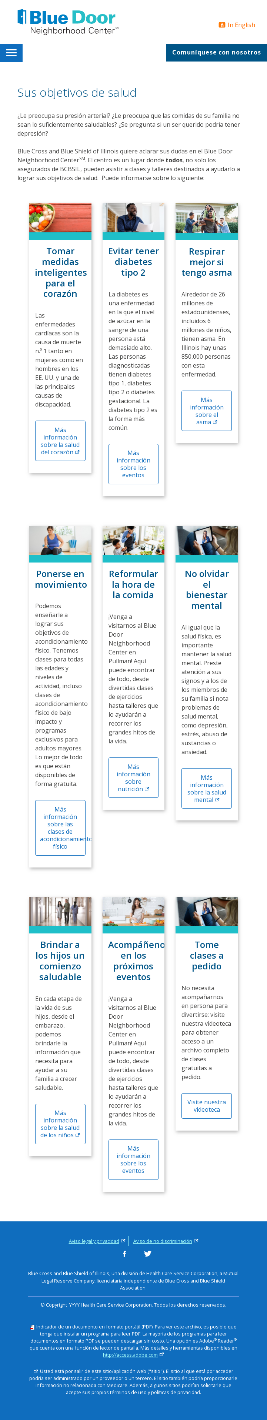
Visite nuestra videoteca (206, 1106)
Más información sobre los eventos (133, 464)
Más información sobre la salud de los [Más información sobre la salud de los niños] (60, 1124)
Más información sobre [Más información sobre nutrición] (133, 778)
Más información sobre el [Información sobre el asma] (207, 411)
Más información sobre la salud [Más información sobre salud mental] (206, 788)
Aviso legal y (97, 1241)
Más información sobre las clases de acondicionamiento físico (63, 827)
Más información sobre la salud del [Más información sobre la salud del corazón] (60, 441)
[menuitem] (13, 53)
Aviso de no (165, 1241)
